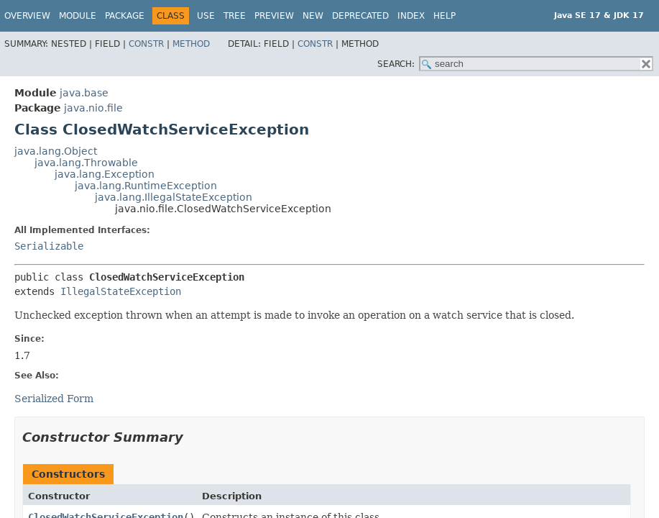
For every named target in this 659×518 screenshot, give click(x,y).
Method (191, 44)
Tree (234, 16)
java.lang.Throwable (86, 162)
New (313, 16)
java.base (84, 93)
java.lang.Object (55, 151)
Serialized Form (53, 398)
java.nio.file (93, 108)
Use (206, 16)
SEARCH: (396, 64)
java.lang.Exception (105, 174)
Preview (274, 16)
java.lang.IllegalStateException (173, 197)
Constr (146, 44)
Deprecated (360, 16)
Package (124, 16)
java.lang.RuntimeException (146, 185)
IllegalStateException (120, 291)
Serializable (48, 246)
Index (411, 16)
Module (77, 16)
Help (444, 16)
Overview (27, 16)
